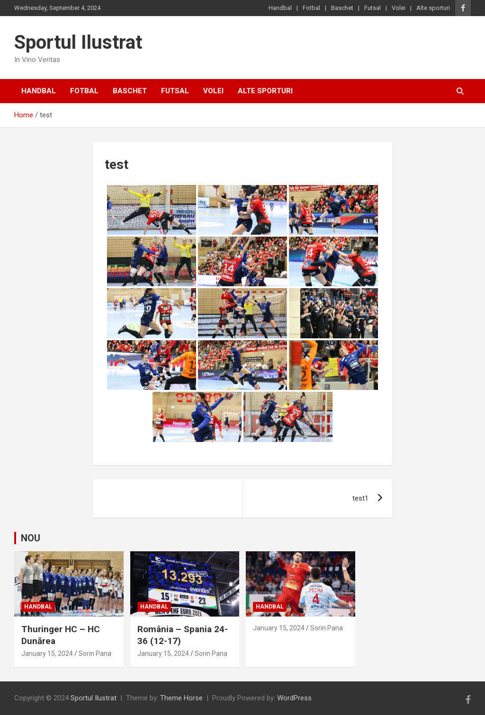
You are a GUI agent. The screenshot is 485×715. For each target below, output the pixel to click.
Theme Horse (181, 698)
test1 (360, 498)
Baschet (342, 7)
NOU (30, 538)
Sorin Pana (95, 653)
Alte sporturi (433, 7)
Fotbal (311, 7)
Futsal (372, 7)
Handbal (280, 7)
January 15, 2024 (47, 653)
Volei (398, 7)
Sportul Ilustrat (78, 42)
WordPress (294, 698)
